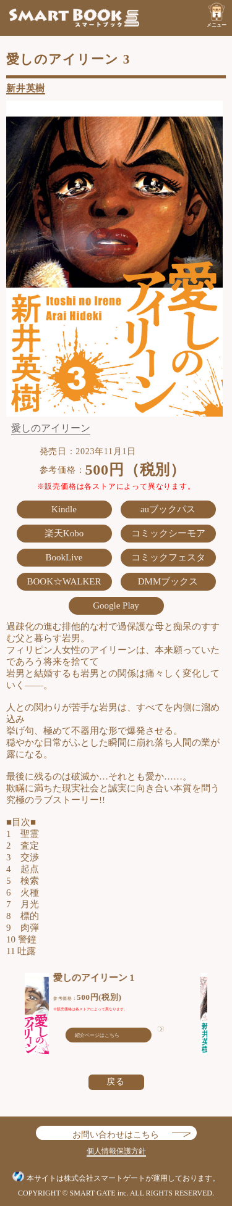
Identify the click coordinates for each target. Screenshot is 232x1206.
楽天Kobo (64, 533)
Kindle (64, 509)
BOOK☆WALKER (64, 581)
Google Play (116, 605)
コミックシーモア (168, 533)
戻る (116, 1081)
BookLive (64, 557)
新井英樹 (25, 88)
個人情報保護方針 (116, 1151)
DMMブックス (168, 581)
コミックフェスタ (168, 557)
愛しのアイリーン (50, 428)
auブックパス (167, 509)
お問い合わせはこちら (115, 1133)
